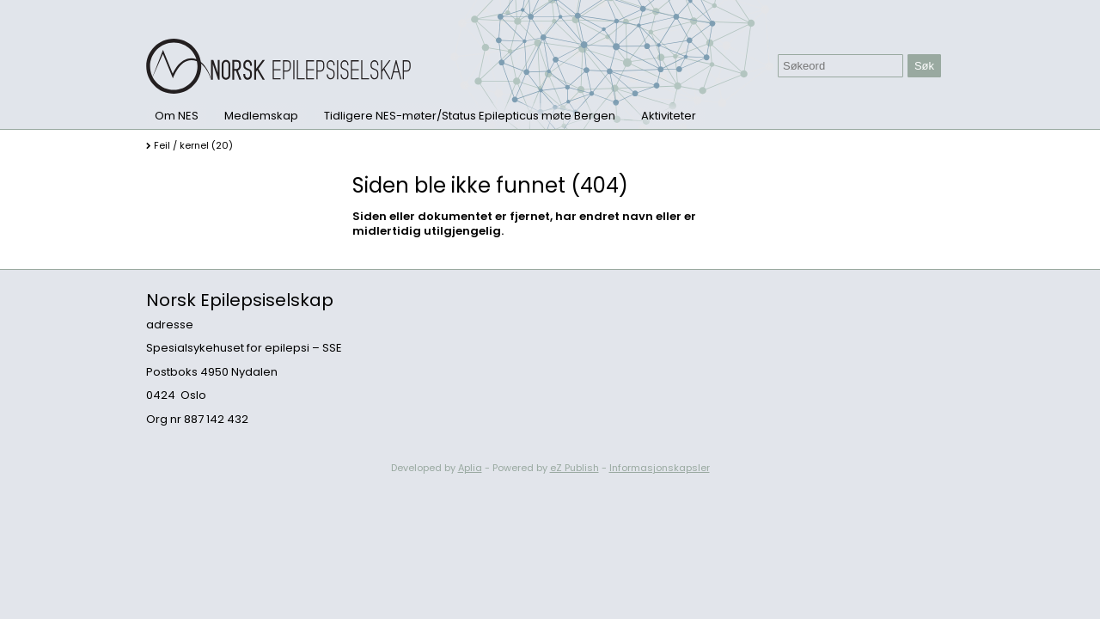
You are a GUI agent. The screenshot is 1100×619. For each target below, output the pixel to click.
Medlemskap (261, 115)
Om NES (177, 115)
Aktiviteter (668, 115)
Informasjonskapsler (659, 468)
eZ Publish (574, 468)
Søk (924, 65)
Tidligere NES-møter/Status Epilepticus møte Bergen (469, 115)
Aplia (470, 468)
